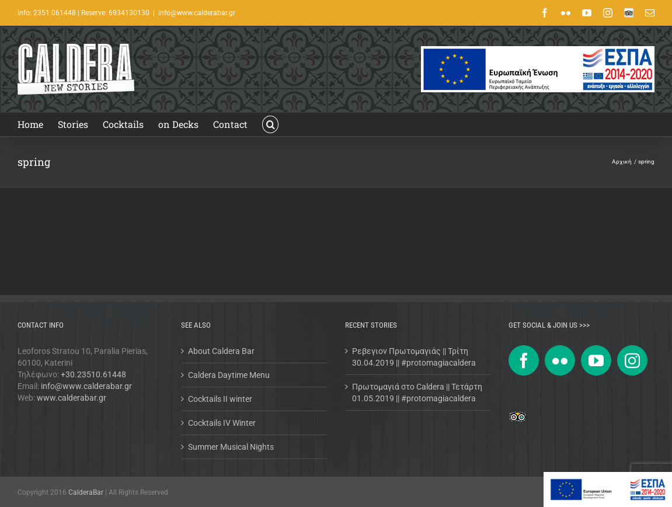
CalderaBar (86, 492)
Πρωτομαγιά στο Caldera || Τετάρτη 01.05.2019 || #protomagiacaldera (417, 392)
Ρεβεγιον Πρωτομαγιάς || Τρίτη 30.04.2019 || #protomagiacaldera (414, 356)
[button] (270, 124)
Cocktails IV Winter (222, 423)
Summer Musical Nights (231, 447)
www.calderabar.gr (71, 397)
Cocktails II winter (220, 399)
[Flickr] (560, 360)
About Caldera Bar (221, 351)
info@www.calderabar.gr (196, 13)
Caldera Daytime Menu (229, 375)
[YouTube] (596, 360)
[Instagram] (632, 360)
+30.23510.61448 (93, 374)
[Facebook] (524, 360)
